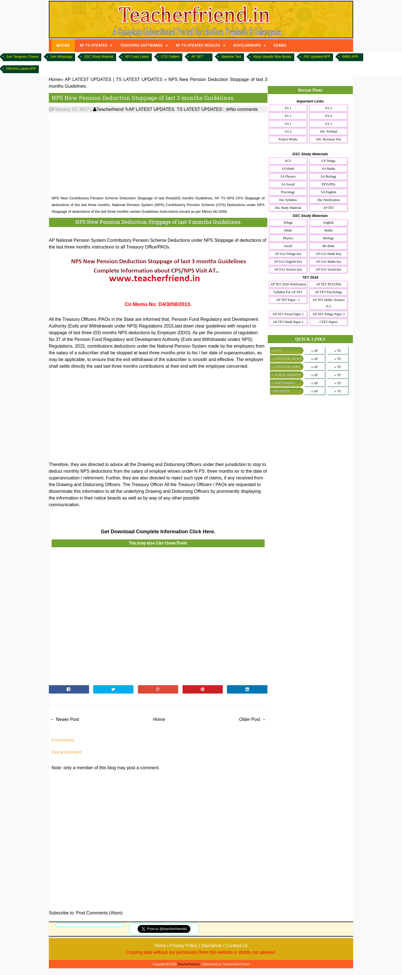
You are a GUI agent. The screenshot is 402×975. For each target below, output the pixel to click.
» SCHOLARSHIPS (286, 375)
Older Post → (252, 719)
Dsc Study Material (288, 208)
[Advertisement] (158, 154)
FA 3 (288, 116)
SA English (328, 192)
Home (159, 719)
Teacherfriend (108, 109)
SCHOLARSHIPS (246, 45)
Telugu (288, 222)
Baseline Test (231, 57)
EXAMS (280, 45)
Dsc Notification (328, 200)
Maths (328, 230)
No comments (244, 109)
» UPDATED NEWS (286, 359)
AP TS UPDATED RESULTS (198, 45)
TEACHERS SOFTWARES (141, 45)
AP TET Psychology (328, 292)
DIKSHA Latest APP (21, 69)
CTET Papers (328, 322)
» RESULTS (280, 391)
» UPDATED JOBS (285, 367)
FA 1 (288, 108)
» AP (314, 351)
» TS (337, 351)
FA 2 (328, 108)
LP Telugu (329, 161)
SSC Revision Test (328, 139)
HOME (63, 45)
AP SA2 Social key (329, 269)
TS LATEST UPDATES (199, 109)
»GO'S (276, 350)
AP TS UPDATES (93, 45)
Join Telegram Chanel (22, 57)
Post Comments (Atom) (99, 913)
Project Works (288, 139)
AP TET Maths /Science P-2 (328, 303)
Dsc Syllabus (288, 200)
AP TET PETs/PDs (328, 284)
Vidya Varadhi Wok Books (272, 57)
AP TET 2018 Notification (288, 284)
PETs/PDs (329, 184)
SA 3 (288, 131)
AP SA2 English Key (288, 262)
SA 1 (288, 124)
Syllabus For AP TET (288, 292)
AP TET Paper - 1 (288, 300)
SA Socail (288, 184)
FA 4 (328, 116)
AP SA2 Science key (288, 269)
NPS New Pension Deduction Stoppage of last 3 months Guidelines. (143, 97)
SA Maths (328, 169)
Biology (328, 238)
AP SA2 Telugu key (288, 254)
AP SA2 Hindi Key (329, 254)
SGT (288, 161)
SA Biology (328, 176)
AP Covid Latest (137, 57)
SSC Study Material (98, 57)
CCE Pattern (170, 57)
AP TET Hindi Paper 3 (288, 322)
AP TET (328, 208)
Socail (288, 246)
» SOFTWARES (283, 383)
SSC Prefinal (328, 131)
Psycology (288, 192)
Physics (288, 238)
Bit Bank (328, 246)
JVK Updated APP (316, 57)
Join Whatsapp (61, 57)
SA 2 (328, 124)
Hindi (288, 230)
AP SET (197, 57)
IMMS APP (350, 57)
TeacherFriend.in (188, 964)
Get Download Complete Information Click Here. (158, 531)
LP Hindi (288, 169)
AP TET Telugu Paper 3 (328, 314)
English (328, 222)
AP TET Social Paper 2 (288, 314)
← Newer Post (64, 719)
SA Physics (288, 176)
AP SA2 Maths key (329, 262)
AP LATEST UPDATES (151, 109)
